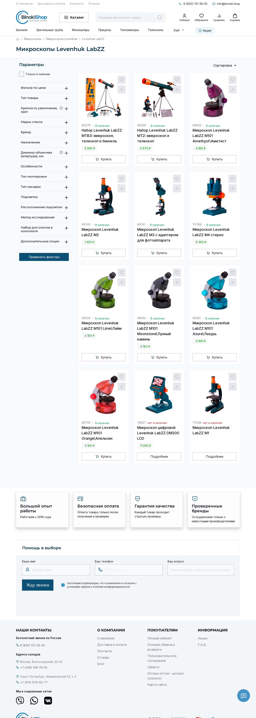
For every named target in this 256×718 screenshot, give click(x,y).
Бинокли (21, 30)
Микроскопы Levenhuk (61, 39)
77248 (197, 422)
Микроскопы (32, 39)
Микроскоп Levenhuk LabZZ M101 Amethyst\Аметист (211, 135)
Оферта (153, 667)
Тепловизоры (129, 30)
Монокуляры (80, 30)
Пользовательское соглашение (162, 658)
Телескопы (155, 30)
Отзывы (94, 3)
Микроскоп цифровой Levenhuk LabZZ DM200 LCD (158, 432)
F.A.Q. (202, 645)
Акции (202, 638)
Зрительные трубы (49, 30)
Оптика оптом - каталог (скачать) (165, 675)
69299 (141, 125)
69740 (86, 224)
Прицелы (104, 30)
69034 (86, 318)
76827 (141, 422)
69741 (141, 224)
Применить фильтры (44, 257)
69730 (86, 422)
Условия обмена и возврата (161, 647)
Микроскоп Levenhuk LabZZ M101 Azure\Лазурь (211, 328)
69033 (197, 125)
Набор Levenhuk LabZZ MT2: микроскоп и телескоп (157, 135)
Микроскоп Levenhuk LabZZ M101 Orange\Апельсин (100, 432)
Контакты (77, 3)
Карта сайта (157, 685)
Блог (100, 664)
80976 (86, 125)
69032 (141, 318)
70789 (197, 224)
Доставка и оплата (51, 3)
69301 (197, 318)
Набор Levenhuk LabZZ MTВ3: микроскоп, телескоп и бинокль (102, 135)
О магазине (24, 3)
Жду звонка (37, 585)
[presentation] (52, 602)
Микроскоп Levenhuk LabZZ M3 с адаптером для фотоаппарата (157, 234)
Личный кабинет (159, 638)
